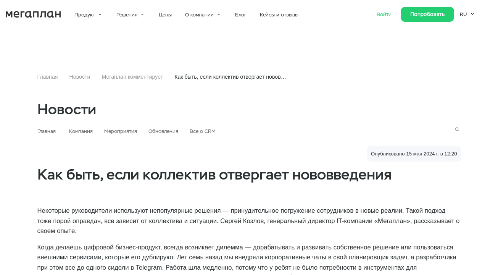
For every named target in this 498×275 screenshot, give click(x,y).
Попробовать (427, 14)
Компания (81, 131)
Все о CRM (203, 131)
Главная (47, 77)
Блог (241, 14)
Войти (385, 14)
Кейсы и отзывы (279, 14)
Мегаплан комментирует (132, 77)
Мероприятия (120, 131)
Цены (165, 14)
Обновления (163, 131)
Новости (79, 77)
